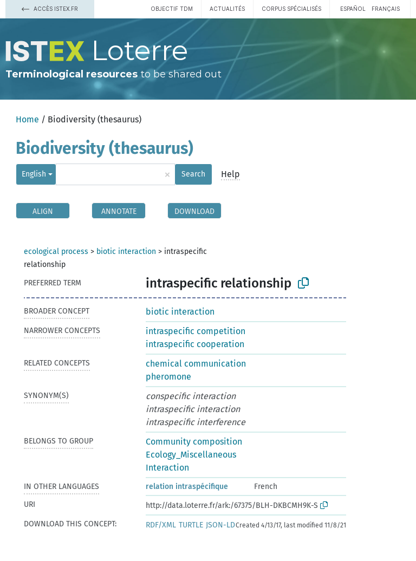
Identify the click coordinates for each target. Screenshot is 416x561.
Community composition (194, 441)
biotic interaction (126, 251)
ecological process (56, 251)
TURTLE (191, 525)
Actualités (227, 8)
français (386, 8)
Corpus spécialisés (291, 8)
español (353, 8)
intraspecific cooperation (195, 344)
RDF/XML (161, 525)
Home (27, 119)
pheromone (168, 376)
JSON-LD (220, 525)
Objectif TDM (172, 8)
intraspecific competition (195, 331)
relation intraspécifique (187, 486)
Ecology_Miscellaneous (191, 454)
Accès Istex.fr (50, 8)
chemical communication (196, 363)
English (34, 174)
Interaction (167, 467)
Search (193, 174)
